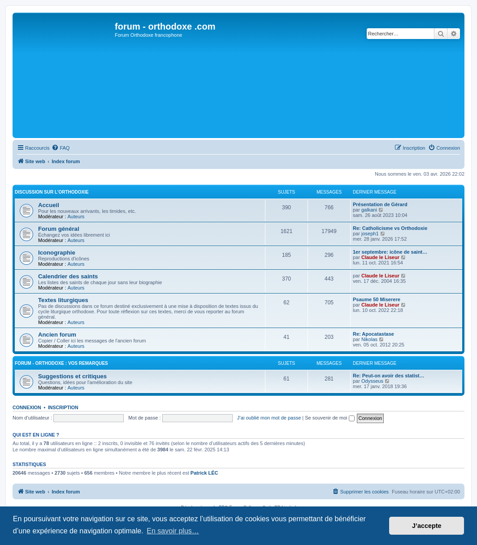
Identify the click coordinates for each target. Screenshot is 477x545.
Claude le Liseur (380, 257)
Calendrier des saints (68, 276)
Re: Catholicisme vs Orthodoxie (390, 228)
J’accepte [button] (427, 525)
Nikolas (369, 339)
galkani (369, 209)
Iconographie (56, 252)
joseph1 (370, 233)
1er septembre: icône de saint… (390, 252)
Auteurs (75, 216)
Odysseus (372, 381)
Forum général (58, 228)
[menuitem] (60, 148)
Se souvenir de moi (329, 417)
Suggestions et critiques (72, 376)
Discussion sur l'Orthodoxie (52, 192)
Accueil (48, 205)
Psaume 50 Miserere (376, 299)
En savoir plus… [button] (173, 531)
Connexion (27, 407)
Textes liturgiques (63, 300)
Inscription (63, 407)
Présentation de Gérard (380, 204)
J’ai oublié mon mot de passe (269, 417)
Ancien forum (57, 334)
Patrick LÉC (204, 473)
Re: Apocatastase (373, 334)
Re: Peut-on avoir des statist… (389, 375)
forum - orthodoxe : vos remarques (61, 363)
